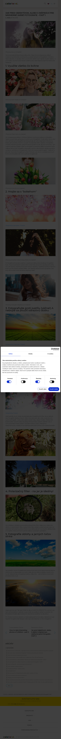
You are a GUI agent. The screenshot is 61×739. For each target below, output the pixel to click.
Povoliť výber (42, 389)
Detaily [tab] (30, 353)
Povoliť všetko (54, 389)
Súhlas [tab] (11, 353)
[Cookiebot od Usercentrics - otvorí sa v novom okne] (52, 349)
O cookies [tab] (50, 353)
